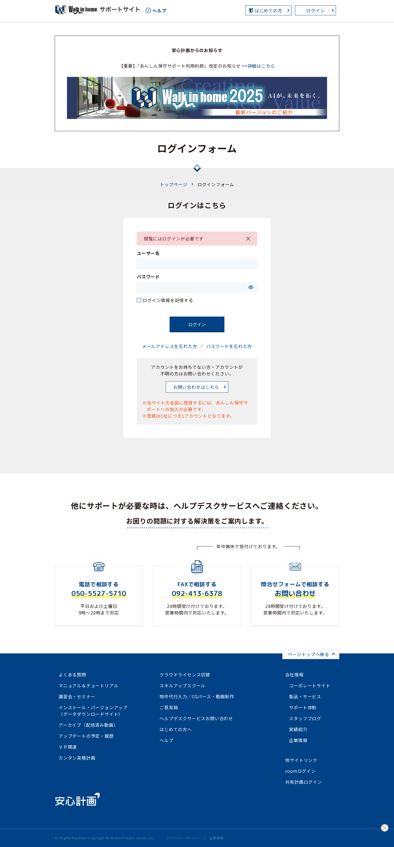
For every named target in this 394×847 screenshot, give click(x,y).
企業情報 (298, 740)
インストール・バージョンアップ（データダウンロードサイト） (93, 710)
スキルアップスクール (182, 685)
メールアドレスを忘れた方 (169, 346)
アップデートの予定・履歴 (86, 736)
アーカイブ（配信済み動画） (88, 725)
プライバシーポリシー (183, 837)
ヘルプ (166, 740)
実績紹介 (298, 729)
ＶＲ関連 (68, 746)
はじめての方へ (176, 729)
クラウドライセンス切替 (185, 674)
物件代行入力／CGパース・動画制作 (197, 696)
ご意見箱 (169, 707)
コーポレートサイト (309, 685)
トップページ (173, 184)
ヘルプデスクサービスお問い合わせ (196, 718)
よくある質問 (72, 674)
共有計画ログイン (303, 782)
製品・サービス (305, 696)
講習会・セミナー (77, 696)
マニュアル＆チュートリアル (88, 685)
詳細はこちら (261, 65)
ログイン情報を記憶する (168, 300)
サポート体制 (303, 707)
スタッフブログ (305, 718)
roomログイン (300, 771)
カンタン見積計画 (77, 757)
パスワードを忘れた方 (229, 346)
